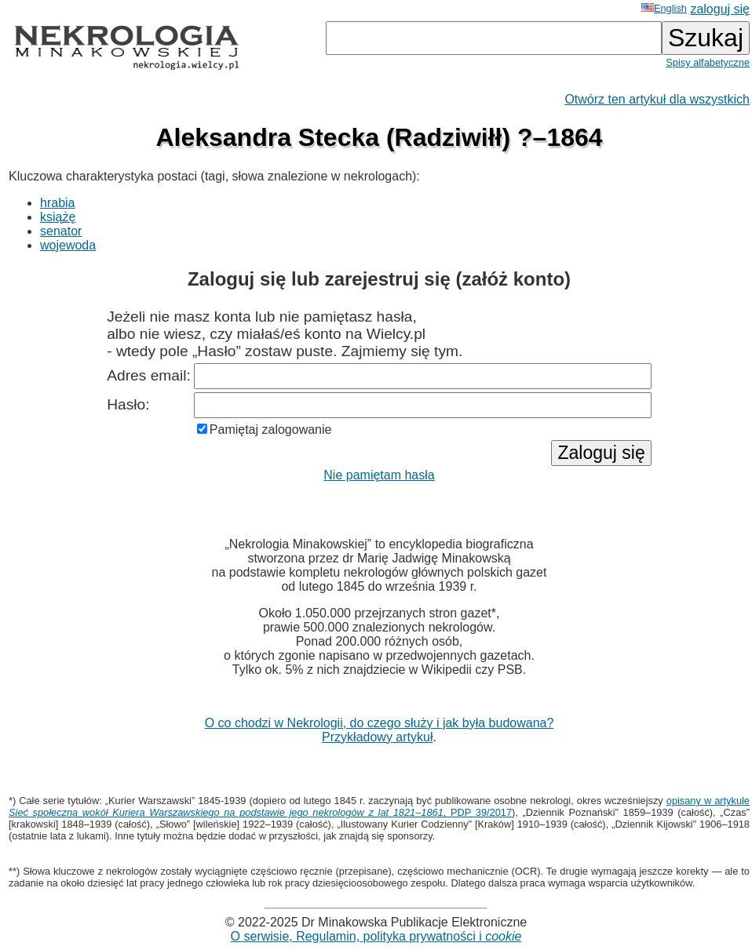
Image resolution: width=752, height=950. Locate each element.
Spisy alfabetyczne (708, 62)
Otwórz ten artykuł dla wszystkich (657, 99)
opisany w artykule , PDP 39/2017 (379, 806)
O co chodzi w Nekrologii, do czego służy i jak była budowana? (379, 723)
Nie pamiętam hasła (378, 475)
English (664, 8)
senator (61, 231)
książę (57, 217)
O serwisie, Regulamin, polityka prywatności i (376, 936)
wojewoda (68, 245)
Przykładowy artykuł (377, 737)
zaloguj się (720, 9)
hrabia (57, 202)
